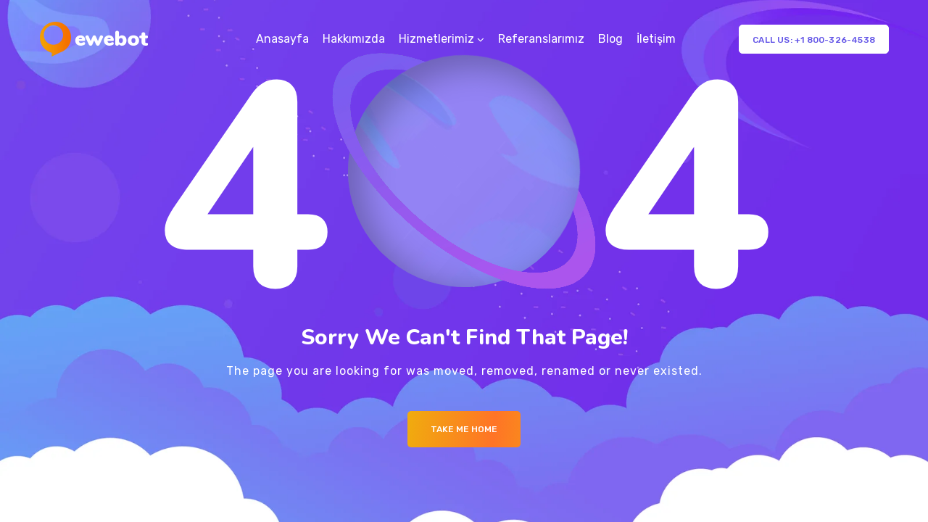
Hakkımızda (354, 39)
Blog (610, 39)
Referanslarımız (541, 39)
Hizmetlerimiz (436, 39)
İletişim (656, 39)
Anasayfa (282, 39)
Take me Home (464, 429)
